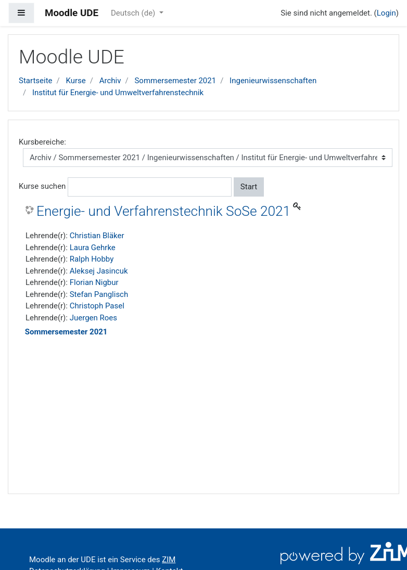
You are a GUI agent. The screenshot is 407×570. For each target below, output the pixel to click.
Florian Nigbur (94, 282)
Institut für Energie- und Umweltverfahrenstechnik (118, 92)
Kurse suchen (42, 186)
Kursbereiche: (42, 142)
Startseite (36, 80)
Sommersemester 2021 (175, 80)
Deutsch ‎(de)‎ (134, 13)
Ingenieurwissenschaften (273, 80)
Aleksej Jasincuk (99, 271)
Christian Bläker (97, 235)
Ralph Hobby (92, 259)
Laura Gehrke (93, 247)
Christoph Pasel (97, 305)
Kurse (75, 80)
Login (386, 13)
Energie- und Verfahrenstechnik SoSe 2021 (163, 211)
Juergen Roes (93, 317)
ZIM (168, 559)
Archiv (110, 80)
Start (248, 186)
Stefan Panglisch (99, 294)
